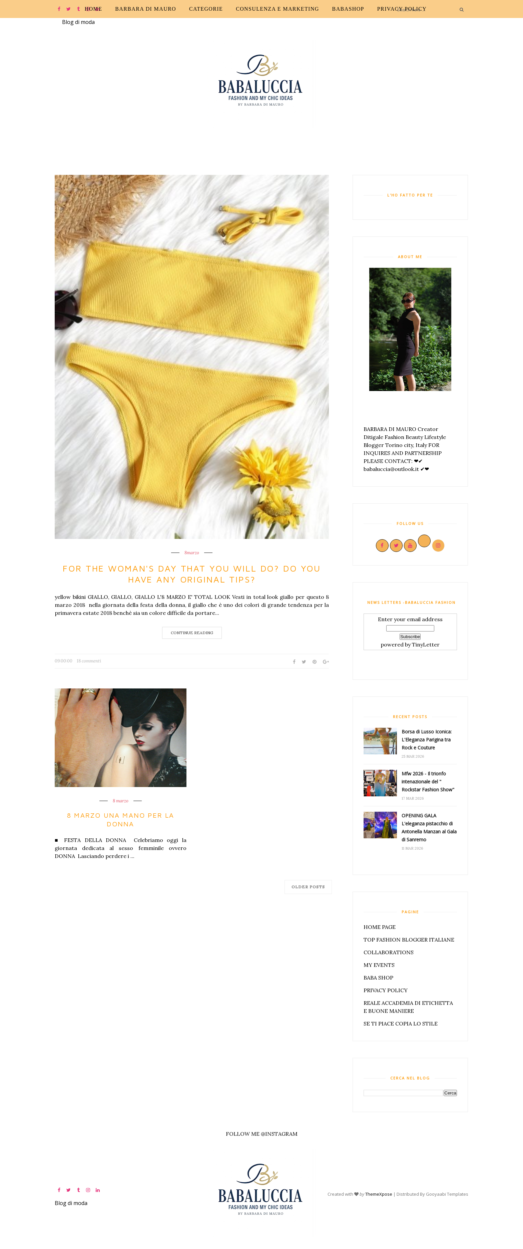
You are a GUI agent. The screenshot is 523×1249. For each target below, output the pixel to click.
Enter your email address (410, 619)
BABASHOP (348, 9)
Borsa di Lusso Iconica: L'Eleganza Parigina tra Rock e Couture (427, 739)
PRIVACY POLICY (402, 9)
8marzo (191, 553)
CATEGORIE (206, 9)
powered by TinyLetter (410, 644)
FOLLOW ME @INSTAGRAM (262, 1133)
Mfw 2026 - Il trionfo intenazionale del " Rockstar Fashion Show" (428, 781)
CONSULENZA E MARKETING (277, 9)
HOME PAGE (380, 927)
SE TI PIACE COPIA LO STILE (401, 1023)
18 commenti (89, 661)
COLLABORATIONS (389, 952)
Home (93, 9)
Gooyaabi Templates (447, 1194)
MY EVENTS (379, 965)
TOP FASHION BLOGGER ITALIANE (409, 939)
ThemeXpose (378, 1194)
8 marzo (120, 801)
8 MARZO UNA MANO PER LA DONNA (120, 819)
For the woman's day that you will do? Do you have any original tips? (192, 574)
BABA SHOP (378, 977)
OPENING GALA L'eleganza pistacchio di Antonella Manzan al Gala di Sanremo (429, 827)
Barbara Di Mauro (145, 9)
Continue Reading (192, 632)
